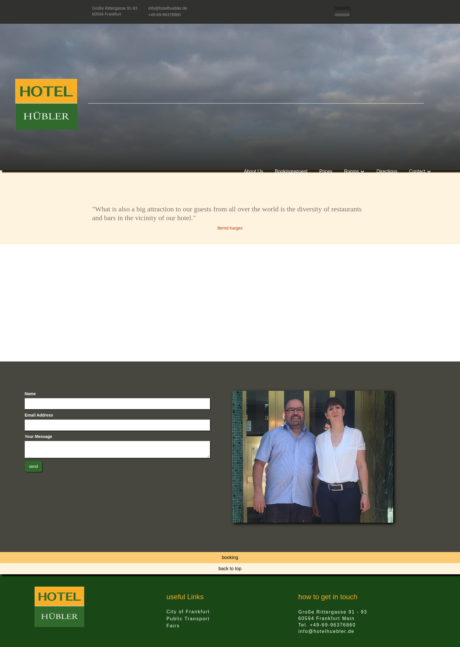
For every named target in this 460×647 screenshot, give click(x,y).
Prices (325, 171)
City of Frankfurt (188, 611)
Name (30, 393)
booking (230, 557)
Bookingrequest (291, 171)
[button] (354, 171)
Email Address (39, 415)
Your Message (38, 436)
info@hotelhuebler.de (167, 8)
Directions (386, 171)
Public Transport (188, 618)
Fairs (173, 625)
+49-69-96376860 (164, 14)
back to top (230, 568)
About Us (253, 171)
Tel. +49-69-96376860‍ (327, 624)
